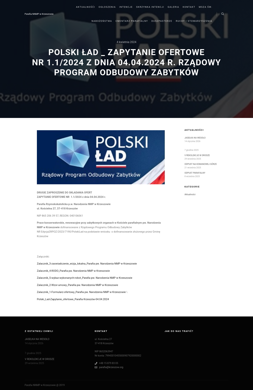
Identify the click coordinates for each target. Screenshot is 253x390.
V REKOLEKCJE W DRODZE (197, 155)
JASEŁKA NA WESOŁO (195, 138)
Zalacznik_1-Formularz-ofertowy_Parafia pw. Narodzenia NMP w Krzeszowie (81, 292)
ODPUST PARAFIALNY (194, 173)
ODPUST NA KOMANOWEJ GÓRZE (200, 164)
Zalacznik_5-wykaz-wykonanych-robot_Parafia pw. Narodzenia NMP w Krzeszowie (84, 277)
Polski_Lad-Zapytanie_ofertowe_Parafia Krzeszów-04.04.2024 (73, 299)
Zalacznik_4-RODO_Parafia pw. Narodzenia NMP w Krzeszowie (73, 270)
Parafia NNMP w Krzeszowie (39, 14)
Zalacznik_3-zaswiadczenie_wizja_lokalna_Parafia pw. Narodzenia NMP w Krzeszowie (87, 263)
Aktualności (190, 194)
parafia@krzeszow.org (109, 367)
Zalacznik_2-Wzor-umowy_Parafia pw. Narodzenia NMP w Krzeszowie (77, 285)
